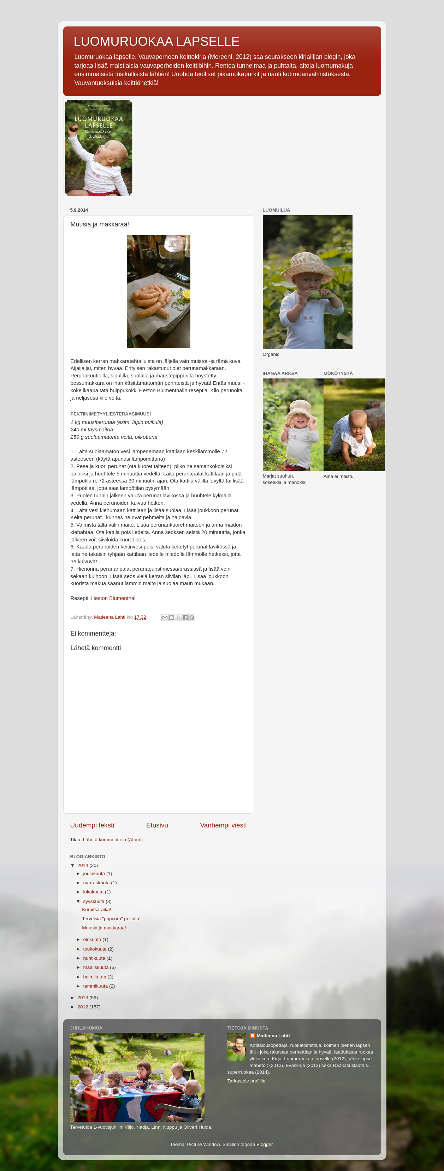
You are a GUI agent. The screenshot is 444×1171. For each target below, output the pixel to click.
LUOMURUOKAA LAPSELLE (157, 41)
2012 (83, 1006)
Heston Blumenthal (113, 598)
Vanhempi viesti (223, 825)
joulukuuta (94, 873)
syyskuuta (94, 901)
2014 (83, 865)
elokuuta (93, 939)
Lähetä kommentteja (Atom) (112, 839)
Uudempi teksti (92, 825)
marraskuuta (97, 882)
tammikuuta (96, 986)
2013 (83, 997)
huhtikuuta (95, 958)
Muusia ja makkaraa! (104, 927)
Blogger (264, 1144)
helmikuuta (95, 976)
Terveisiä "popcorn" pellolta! (111, 918)
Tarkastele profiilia (246, 1081)
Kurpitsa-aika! (96, 909)
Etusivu (157, 825)
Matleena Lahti (273, 1035)
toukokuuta (95, 949)
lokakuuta (94, 891)
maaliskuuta (96, 967)
